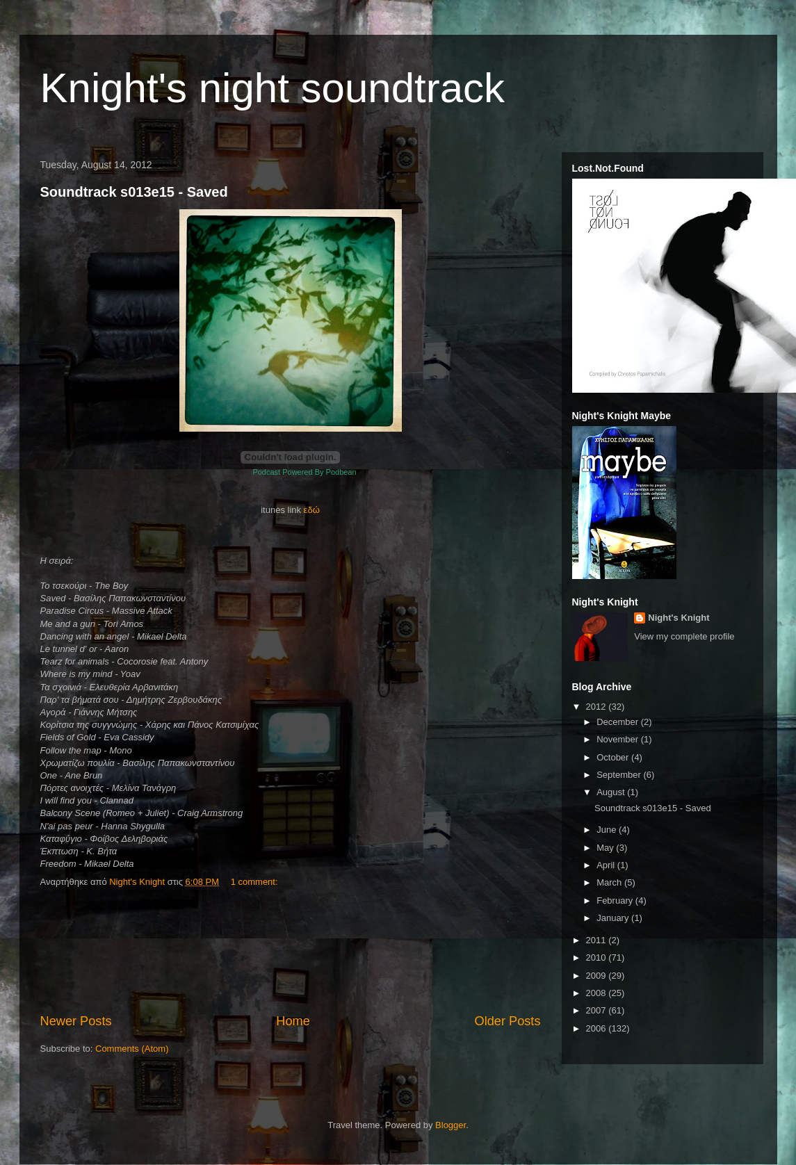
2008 (597, 993)
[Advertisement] (290, 951)
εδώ (312, 510)
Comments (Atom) (131, 1048)
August (611, 792)
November (618, 739)
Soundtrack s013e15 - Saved (134, 191)
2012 (597, 706)
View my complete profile (684, 636)
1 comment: (256, 882)
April (606, 865)
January (613, 918)
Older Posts (507, 1021)
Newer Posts (76, 1021)
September (619, 774)
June (607, 829)
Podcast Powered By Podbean (304, 472)
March (610, 882)
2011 (597, 940)
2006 (597, 1028)
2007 (597, 1010)
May (606, 847)
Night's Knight (678, 617)
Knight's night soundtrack (272, 88)
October (613, 757)
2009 (597, 975)
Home (293, 1021)
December (618, 722)
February (615, 900)
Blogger (450, 1125)
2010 (597, 957)
